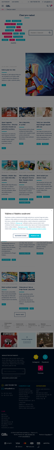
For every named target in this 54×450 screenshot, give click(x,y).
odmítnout (14, 229)
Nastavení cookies (23, 227)
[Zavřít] (51, 210)
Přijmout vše (19, 223)
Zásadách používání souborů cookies (36, 229)
